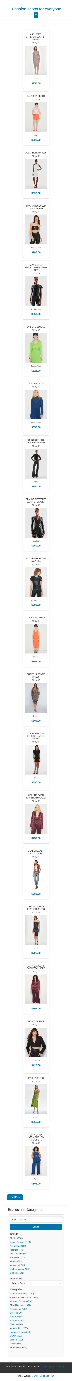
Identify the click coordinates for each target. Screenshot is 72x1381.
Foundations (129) (18, 1347)
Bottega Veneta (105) (20, 1269)
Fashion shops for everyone (36, 9)
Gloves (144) (16, 1343)
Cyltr (36, 1376)
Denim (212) (16, 1336)
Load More (15, 1197)
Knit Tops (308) (17, 1317)
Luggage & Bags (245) (20, 1332)
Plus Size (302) (17, 1320)
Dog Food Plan (47, 1376)
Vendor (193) (16, 1261)
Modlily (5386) (16, 1238)
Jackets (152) (16, 1340)
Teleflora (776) (16, 1250)
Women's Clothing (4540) (22, 1294)
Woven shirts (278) (19, 1328)
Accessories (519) (18, 1309)
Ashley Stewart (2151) (20, 1242)
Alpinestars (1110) (18, 1246)
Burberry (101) (17, 1273)
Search (36, 1227)
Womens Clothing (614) (21, 1301)
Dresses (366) (16, 1313)
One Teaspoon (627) (19, 1254)
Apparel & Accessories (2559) (24, 1297)
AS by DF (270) (17, 1257)
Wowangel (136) (17, 1265)
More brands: (16, 1279)
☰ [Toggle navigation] (36, 15)
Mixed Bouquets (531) (20, 1305)
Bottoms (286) (16, 1324)
